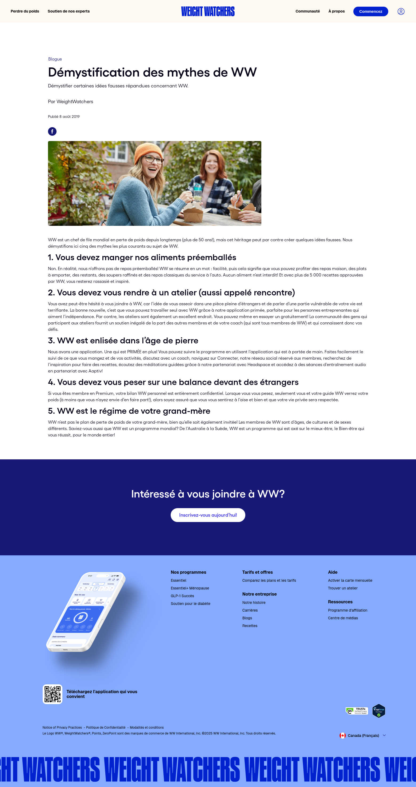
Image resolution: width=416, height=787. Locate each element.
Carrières (250, 610)
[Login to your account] (401, 11)
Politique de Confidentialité (106, 727)
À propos (337, 11)
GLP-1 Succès (182, 595)
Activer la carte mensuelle (350, 580)
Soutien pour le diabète (190, 603)
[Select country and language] (363, 735)
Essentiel (178, 580)
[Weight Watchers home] (208, 11)
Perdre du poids (25, 11)
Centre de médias (343, 618)
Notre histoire (254, 602)
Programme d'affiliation (347, 610)
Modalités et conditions (147, 727)
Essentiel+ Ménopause (190, 588)
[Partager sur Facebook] (52, 131)
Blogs (247, 618)
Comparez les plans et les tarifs (269, 580)
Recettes (249, 625)
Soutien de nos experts (69, 11)
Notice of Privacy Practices (62, 727)
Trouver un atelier (343, 588)
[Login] (370, 11)
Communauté (307, 11)
